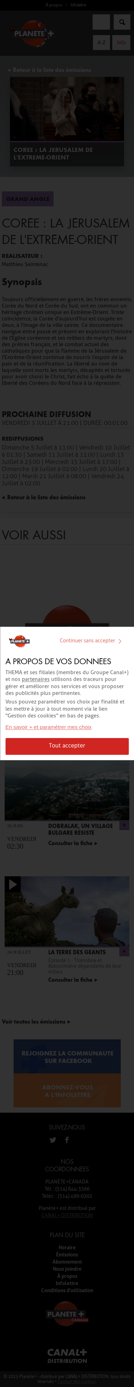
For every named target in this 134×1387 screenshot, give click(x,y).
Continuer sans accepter (92, 641)
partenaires (36, 679)
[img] (119, 641)
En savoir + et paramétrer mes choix (48, 727)
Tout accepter (67, 746)
